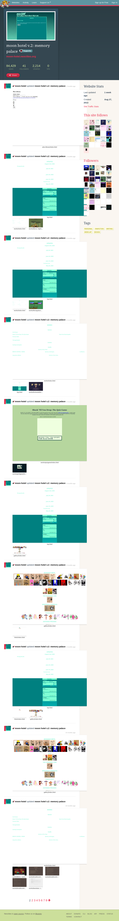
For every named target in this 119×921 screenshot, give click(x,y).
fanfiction (99, 229)
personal (88, 229)
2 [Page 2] (32, 900)
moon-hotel (19, 86)
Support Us (45, 3)
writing (109, 229)
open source (19, 914)
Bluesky (38, 914)
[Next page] (49, 900)
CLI (84, 914)
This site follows (96, 115)
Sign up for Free (101, 3)
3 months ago (71, 156)
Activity (26, 3)
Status (110, 914)
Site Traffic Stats (91, 106)
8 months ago (71, 238)
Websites (15, 3)
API (95, 914)
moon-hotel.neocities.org (21, 56)
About (69, 914)
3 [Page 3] (34, 900)
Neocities (8, 914)
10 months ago (70, 732)
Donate (77, 914)
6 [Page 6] (42, 900)
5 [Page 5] (39, 900)
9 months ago (71, 483)
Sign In (114, 3)
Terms (69, 917)
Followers (91, 160)
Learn (34, 3)
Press (102, 914)
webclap (87, 232)
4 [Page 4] (37, 900)
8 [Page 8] (46, 900)
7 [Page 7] (44, 900)
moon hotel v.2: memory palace (50, 86)
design (97, 232)
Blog (89, 914)
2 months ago (71, 86)
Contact (78, 917)
